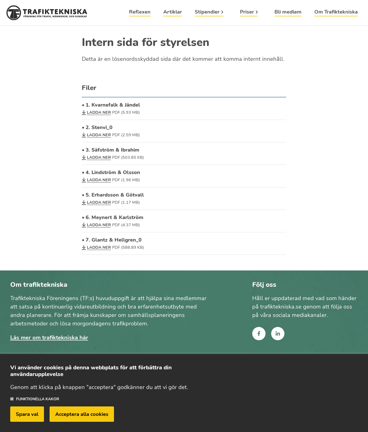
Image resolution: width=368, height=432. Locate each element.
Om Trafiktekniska (336, 12)
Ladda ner (99, 112)
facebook (259, 333)
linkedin (277, 333)
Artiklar (172, 12)
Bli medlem (288, 12)
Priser (247, 12)
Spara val (27, 415)
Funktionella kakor (37, 400)
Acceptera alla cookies (81, 415)
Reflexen (140, 12)
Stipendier (207, 12)
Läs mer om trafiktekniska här (49, 338)
